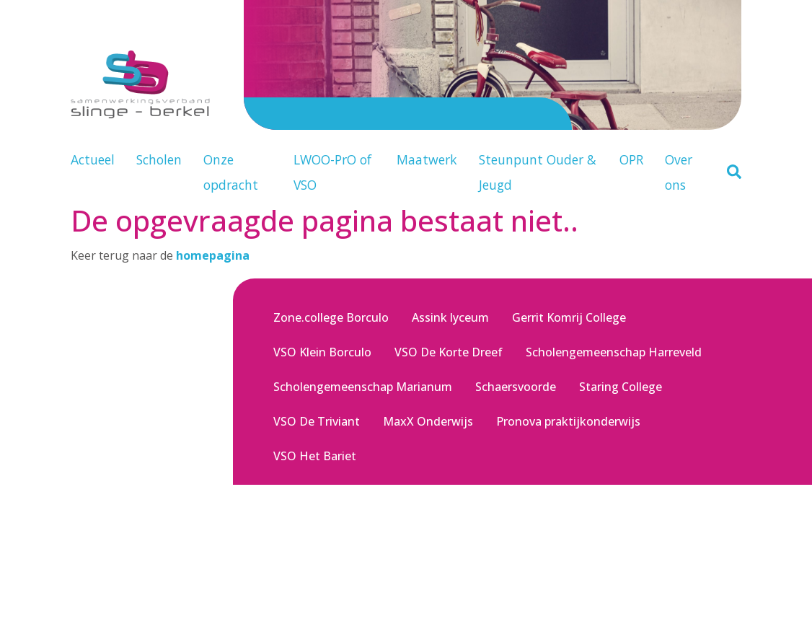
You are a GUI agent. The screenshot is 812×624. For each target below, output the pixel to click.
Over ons (678, 172)
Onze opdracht (230, 172)
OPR (631, 159)
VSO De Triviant (316, 421)
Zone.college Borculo (331, 317)
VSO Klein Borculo (322, 352)
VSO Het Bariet (314, 456)
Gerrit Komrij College (569, 317)
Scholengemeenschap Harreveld (614, 352)
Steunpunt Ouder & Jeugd (537, 172)
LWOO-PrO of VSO (332, 172)
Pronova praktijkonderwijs (568, 421)
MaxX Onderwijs (428, 421)
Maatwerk (427, 159)
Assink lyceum (450, 317)
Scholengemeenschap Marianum (362, 387)
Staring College (620, 387)
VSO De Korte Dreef (448, 352)
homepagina (213, 255)
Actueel (93, 159)
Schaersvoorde (515, 387)
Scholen (159, 159)
